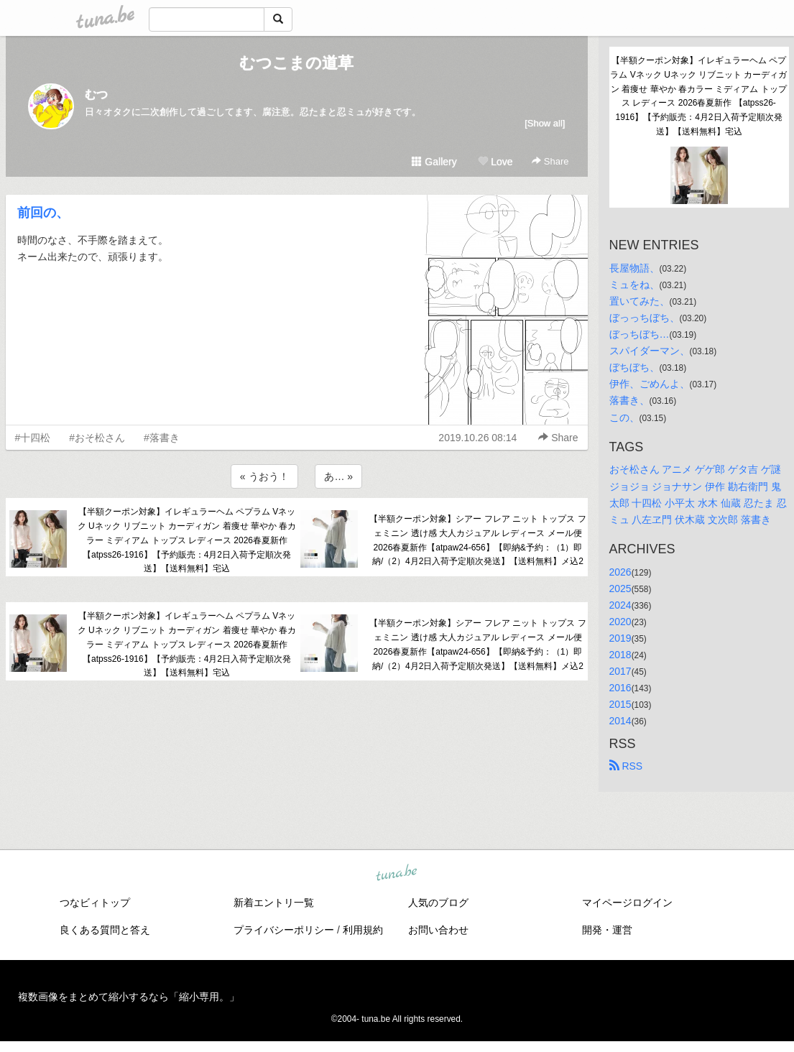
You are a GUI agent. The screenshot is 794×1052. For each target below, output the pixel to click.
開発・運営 (607, 930)
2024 (620, 605)
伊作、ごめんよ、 (649, 383)
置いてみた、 (639, 301)
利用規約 (363, 930)
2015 (620, 704)
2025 (620, 588)
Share (550, 161)
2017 (620, 671)
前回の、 (43, 213)
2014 (620, 720)
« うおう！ (264, 476)
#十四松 (33, 437)
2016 (620, 687)
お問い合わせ (438, 930)
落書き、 (629, 400)
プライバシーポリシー (284, 930)
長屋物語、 (634, 268)
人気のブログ (438, 902)
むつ (96, 94)
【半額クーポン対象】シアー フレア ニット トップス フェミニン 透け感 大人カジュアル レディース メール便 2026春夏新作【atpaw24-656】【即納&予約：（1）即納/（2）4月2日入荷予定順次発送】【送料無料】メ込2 (477, 540)
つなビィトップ (95, 902)
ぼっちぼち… (639, 334)
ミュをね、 (634, 284)
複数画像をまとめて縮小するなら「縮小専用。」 (128, 996)
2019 (620, 638)
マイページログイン (627, 902)
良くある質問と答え (105, 930)
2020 (620, 621)
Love (495, 161)
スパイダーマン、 (649, 350)
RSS (626, 766)
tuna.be (396, 873)
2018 (620, 654)
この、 (624, 417)
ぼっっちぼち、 (644, 317)
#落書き (162, 437)
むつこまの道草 (296, 63)
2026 (620, 572)
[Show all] (545, 123)
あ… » (338, 476)
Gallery (434, 161)
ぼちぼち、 (634, 367)
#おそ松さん (97, 437)
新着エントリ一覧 (274, 902)
